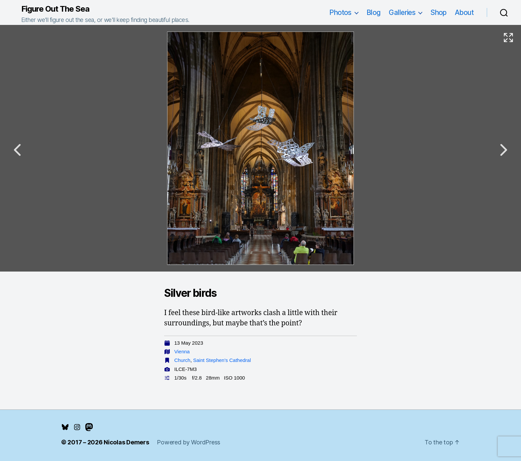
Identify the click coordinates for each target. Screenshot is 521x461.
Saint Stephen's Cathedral (222, 360)
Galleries (402, 12)
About (464, 12)
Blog (373, 12)
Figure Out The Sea (55, 9)
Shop (438, 12)
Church (182, 360)
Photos (340, 12)
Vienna (182, 351)
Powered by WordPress (188, 442)
